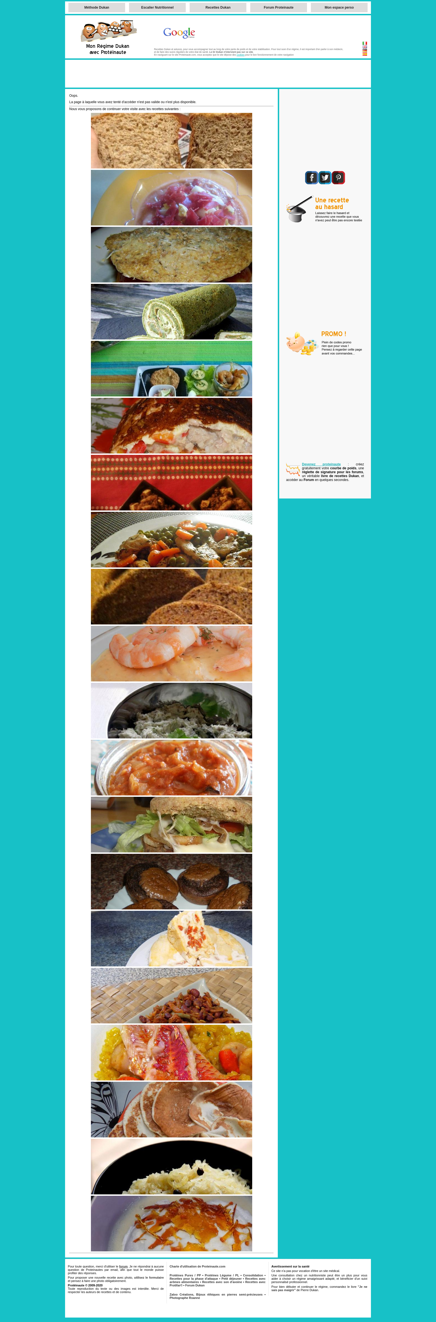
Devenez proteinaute (321, 464)
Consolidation (253, 1275)
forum (123, 1266)
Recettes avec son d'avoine (222, 1282)
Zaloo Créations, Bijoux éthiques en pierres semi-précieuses (216, 1294)
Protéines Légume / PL (222, 1275)
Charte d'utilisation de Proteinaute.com (198, 1266)
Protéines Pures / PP (185, 1275)
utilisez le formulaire (149, 1277)
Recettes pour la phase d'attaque (194, 1278)
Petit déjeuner (232, 1278)
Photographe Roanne (185, 1297)
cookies (240, 54)
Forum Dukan (195, 1285)
